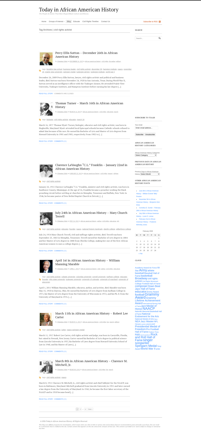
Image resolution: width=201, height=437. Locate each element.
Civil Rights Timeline (90, 21)
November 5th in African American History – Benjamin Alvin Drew (148, 202)
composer (141, 286)
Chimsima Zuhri (62, 61)
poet (153, 324)
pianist (148, 324)
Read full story (46, 94)
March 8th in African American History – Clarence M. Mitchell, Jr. (91, 363)
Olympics (138, 324)
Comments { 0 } (60, 141)
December (112, 61)
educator (72, 120)
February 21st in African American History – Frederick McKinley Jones (146, 222)
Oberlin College (109, 229)
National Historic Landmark (92, 229)
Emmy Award (153, 292)
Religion (115, 173)
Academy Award (142, 268)
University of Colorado (90, 279)
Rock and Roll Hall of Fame (146, 337)
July (118, 221)
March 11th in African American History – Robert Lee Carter (91, 315)
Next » (90, 409)
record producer (145, 335)
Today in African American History (78, 9)
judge (63, 330)
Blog (69, 21)
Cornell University (98, 277)
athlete (151, 270)
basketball (146, 275)
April (98, 269)
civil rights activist (84, 69)
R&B (137, 334)
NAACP (120, 69)
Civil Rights (105, 61)
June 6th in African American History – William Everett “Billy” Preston (147, 193)
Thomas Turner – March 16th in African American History (89, 105)
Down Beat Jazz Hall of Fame (147, 287)
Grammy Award (147, 295)
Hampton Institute (110, 69)
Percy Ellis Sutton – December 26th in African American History (86, 55)
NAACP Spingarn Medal (75, 330)
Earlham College (113, 277)
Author (99, 221)
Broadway (141, 278)
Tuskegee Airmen (83, 72)
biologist (50, 120)
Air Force (153, 268)
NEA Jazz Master (144, 321)
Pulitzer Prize (154, 332)
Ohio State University (57, 279)
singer (148, 340)
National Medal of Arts (144, 319)
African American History (93, 61)
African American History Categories (147, 153)
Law (108, 322)
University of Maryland (109, 279)
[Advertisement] (86, 43)
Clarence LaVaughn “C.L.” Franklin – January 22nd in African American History (91, 167)
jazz (144, 305)
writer (158, 349)
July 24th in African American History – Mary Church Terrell (91, 214)
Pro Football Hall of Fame (147, 330)
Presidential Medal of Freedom (147, 328)
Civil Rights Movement (150, 281)
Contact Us (105, 21)
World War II (110, 72)
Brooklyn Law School (54, 69)
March (116, 112)
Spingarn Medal (69, 72)
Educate (76, 21)
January (110, 173)
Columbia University (83, 277)
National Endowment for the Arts (147, 315)
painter (144, 324)
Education (110, 112)
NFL (156, 321)
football (139, 294)
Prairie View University (53, 72)
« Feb (141, 254)
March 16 (80, 120)
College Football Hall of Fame (147, 284)
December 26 (97, 69)
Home (44, 21)
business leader (69, 69)
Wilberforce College (123, 229)
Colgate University (68, 277)
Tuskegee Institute (98, 72)
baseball (139, 273)
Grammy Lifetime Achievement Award (147, 300)
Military (118, 61)
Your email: (139, 125)
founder (72, 229)
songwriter (142, 343)
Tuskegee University (73, 279)
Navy (156, 319)
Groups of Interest (56, 21)
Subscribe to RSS (150, 22)
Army (143, 270)
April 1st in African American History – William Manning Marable (87, 262)
